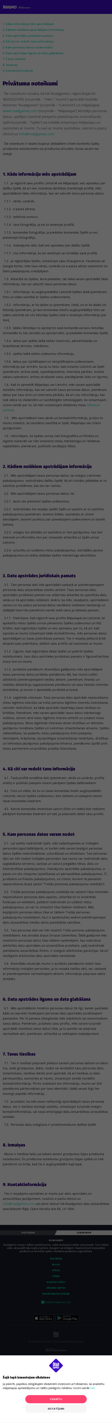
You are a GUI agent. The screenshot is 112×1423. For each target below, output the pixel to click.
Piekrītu (56, 1399)
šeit (92, 1388)
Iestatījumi (56, 1408)
